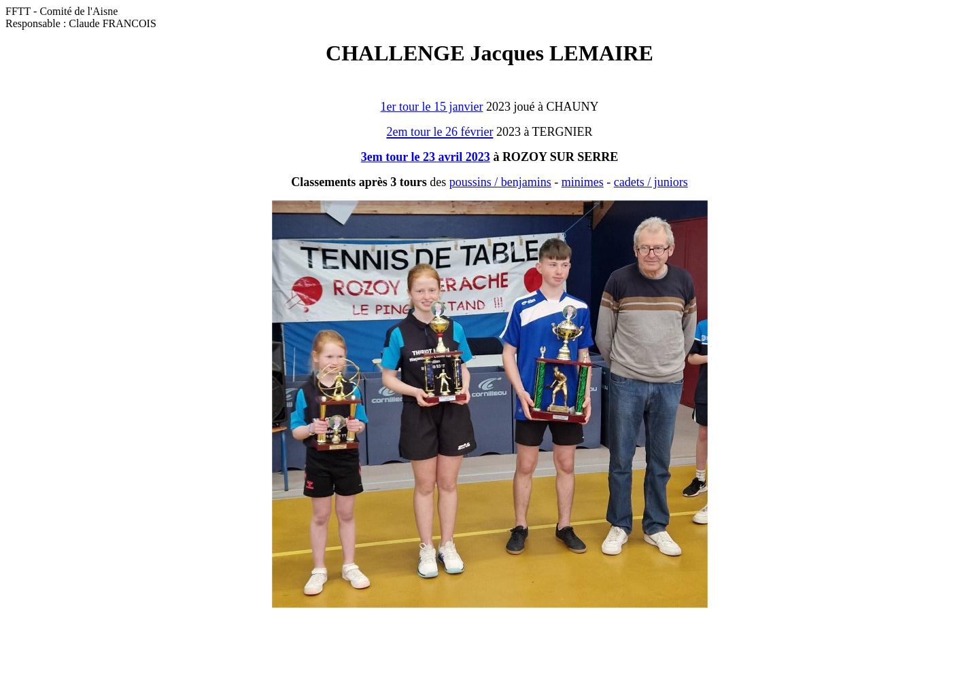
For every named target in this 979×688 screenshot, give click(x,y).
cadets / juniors (651, 182)
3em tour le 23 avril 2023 (425, 157)
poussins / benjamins (500, 182)
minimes (583, 182)
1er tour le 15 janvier (432, 106)
